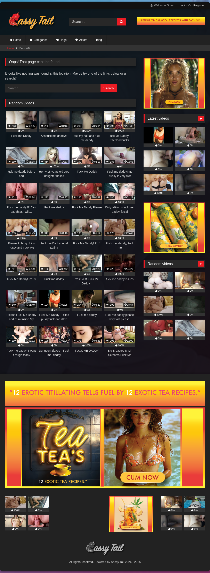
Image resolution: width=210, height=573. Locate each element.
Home (17, 40)
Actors (83, 40)
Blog (99, 40)
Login (182, 5)
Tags (63, 40)
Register (198, 5)
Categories (41, 40)
